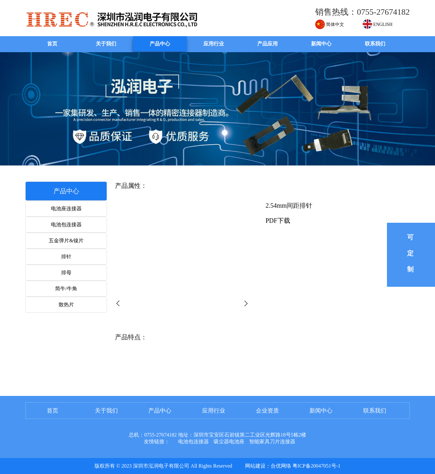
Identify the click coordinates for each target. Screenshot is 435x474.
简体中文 (329, 24)
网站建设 (255, 466)
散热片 (66, 304)
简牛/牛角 (66, 288)
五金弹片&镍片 (66, 240)
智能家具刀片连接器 (272, 441)
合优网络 (281, 466)
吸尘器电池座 (229, 441)
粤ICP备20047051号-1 (316, 466)
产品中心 (160, 43)
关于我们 (106, 43)
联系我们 (375, 43)
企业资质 (267, 410)
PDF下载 (278, 220)
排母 (66, 272)
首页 (52, 43)
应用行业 (213, 43)
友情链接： (156, 441)
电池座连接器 (66, 208)
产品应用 (267, 43)
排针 (66, 256)
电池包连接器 (66, 224)
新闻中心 (321, 43)
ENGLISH (377, 24)
